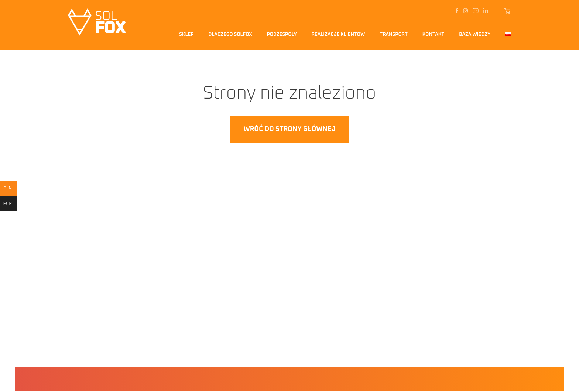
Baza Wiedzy (474, 34)
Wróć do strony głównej (289, 129)
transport (394, 34)
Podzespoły (282, 34)
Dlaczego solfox (230, 34)
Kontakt (433, 34)
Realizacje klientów (338, 34)
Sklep (186, 34)
